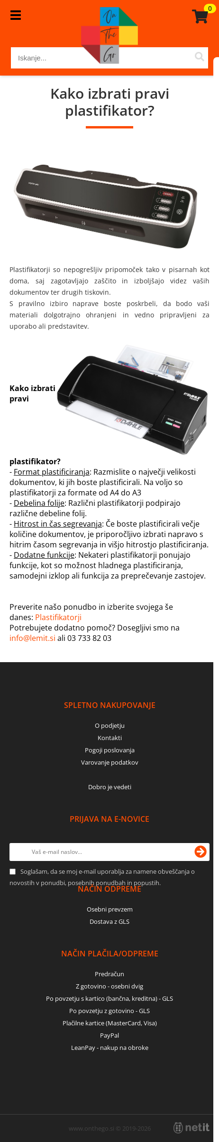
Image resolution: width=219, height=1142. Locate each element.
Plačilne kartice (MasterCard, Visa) (110, 1023)
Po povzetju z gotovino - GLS (109, 1010)
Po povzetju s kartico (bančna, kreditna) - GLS (109, 998)
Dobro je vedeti (109, 787)
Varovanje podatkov (109, 762)
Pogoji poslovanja (110, 750)
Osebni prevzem (110, 909)
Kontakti (110, 737)
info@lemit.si (32, 638)
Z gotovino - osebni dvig (109, 986)
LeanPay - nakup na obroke (109, 1047)
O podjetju (110, 725)
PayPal (109, 1035)
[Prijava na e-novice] (201, 852)
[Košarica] (198, 16)
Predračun (109, 974)
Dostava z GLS (109, 921)
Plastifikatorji (58, 617)
